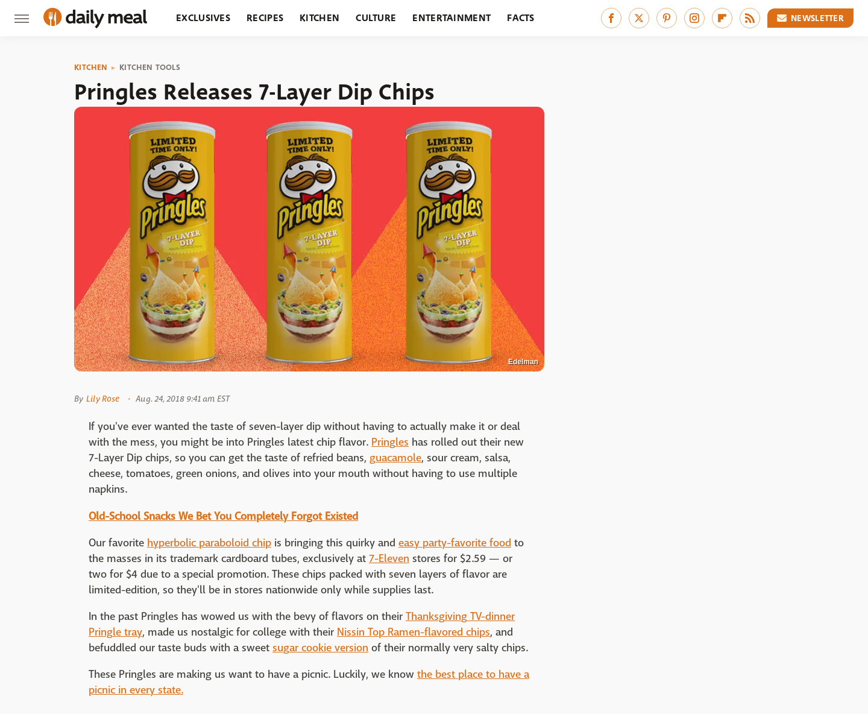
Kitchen (319, 18)
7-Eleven (389, 559)
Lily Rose (102, 398)
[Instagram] (694, 18)
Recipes (265, 18)
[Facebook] (611, 18)
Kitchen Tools (149, 67)
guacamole (395, 458)
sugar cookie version (320, 648)
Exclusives (203, 18)
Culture (376, 18)
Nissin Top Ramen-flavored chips (413, 632)
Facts (521, 18)
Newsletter (810, 18)
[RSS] (750, 18)
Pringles (390, 442)
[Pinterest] (666, 18)
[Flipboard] (722, 18)
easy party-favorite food (454, 543)
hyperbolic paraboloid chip (209, 543)
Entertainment (451, 18)
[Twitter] (639, 18)
